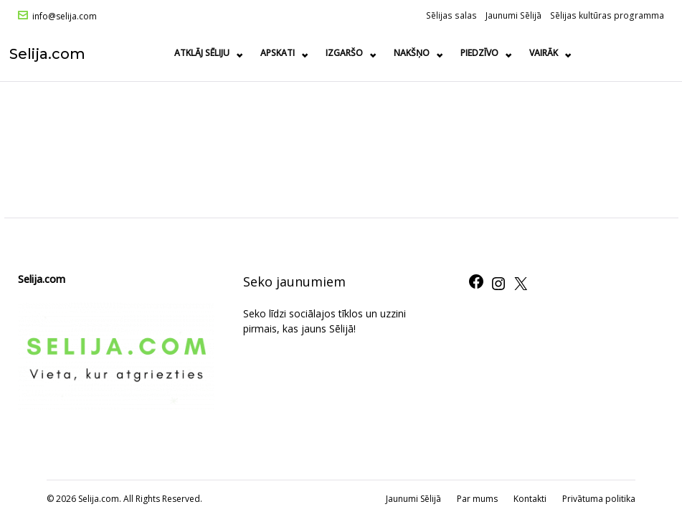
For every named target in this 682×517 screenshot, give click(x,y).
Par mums (477, 499)
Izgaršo (347, 53)
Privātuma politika (598, 499)
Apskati (280, 53)
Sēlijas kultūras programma (607, 15)
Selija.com (56, 53)
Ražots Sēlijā (562, 53)
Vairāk (636, 53)
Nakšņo (414, 53)
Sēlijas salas (451, 15)
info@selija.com (64, 16)
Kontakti (529, 499)
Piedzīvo (482, 53)
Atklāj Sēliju (204, 53)
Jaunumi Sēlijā (513, 15)
